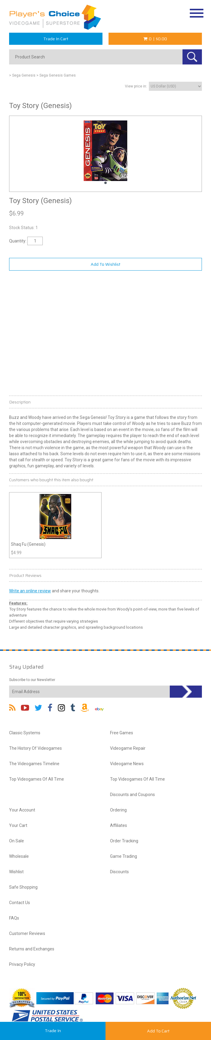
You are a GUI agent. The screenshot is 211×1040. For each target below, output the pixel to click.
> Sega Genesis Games (56, 75)
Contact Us (19, 902)
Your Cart (18, 825)
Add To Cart (158, 1031)
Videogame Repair (128, 748)
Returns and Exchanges (31, 948)
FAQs (14, 918)
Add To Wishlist (105, 264)
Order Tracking (124, 840)
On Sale (16, 840)
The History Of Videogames (35, 748)
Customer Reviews (27, 933)
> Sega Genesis (22, 75)
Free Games (121, 732)
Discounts (119, 871)
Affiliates (118, 825)
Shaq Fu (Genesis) (28, 544)
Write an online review (30, 590)
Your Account (22, 810)
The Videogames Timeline (34, 763)
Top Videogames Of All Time (36, 779)
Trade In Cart (55, 38)
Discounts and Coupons (132, 794)
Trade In (53, 1030)
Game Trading (123, 856)
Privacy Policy (22, 964)
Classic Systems (24, 732)
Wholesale (19, 856)
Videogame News (127, 763)
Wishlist (16, 871)
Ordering (118, 810)
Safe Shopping (23, 887)
